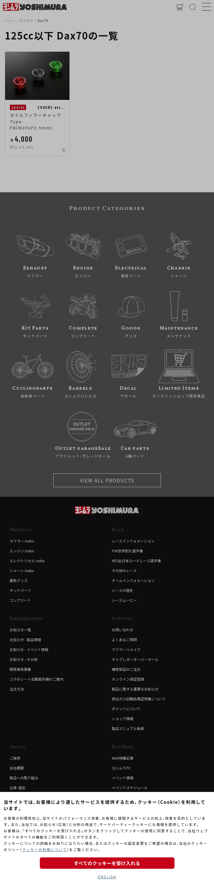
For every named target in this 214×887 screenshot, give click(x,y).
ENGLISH (107, 876)
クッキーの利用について (44, 849)
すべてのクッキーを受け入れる (107, 863)
